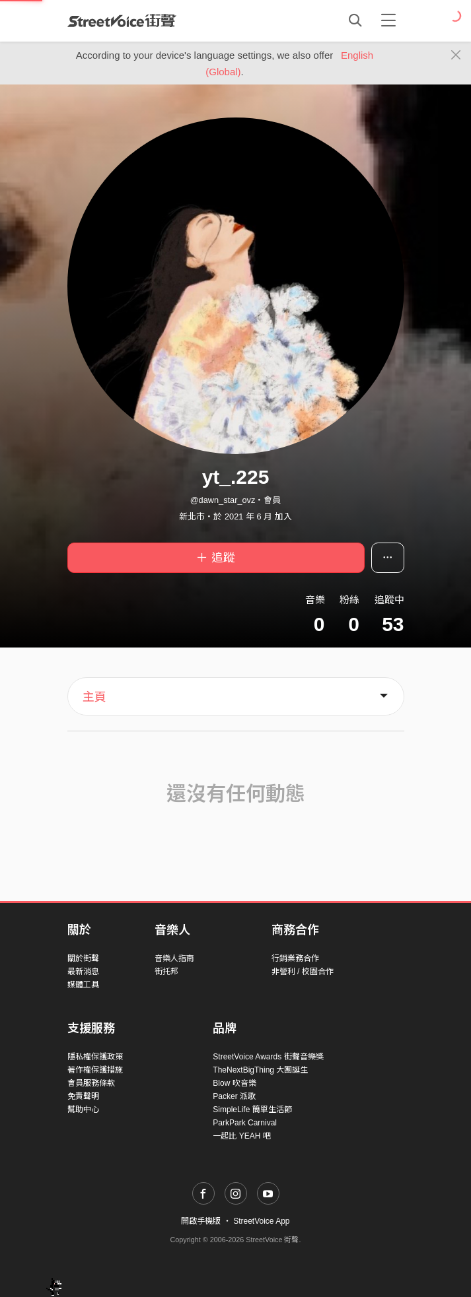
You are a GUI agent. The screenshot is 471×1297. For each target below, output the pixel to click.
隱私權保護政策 (95, 1056)
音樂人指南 (174, 958)
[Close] (456, 55)
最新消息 (83, 971)
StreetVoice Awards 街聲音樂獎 (268, 1056)
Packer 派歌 (234, 1096)
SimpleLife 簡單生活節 (252, 1109)
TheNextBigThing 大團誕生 (260, 1070)
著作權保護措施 (95, 1070)
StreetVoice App (261, 1221)
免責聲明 (83, 1096)
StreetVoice (121, 20)
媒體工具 (83, 984)
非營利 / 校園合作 (303, 971)
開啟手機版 (201, 1221)
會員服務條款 (91, 1083)
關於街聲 (83, 958)
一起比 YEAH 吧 (241, 1136)
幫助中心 (83, 1109)
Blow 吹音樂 (234, 1083)
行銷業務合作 (295, 958)
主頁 (94, 697)
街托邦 (166, 971)
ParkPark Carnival (245, 1122)
